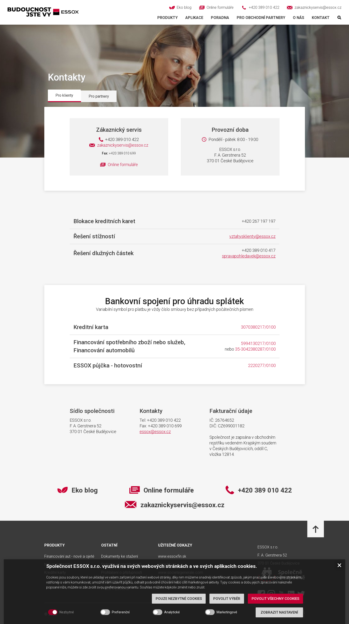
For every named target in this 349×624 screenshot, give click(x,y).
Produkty (167, 17)
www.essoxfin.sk (172, 556)
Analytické (172, 612)
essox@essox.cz (155, 431)
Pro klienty (64, 95)
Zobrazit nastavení (279, 612)
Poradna (220, 17)
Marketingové (227, 612)
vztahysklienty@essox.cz (252, 236)
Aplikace (194, 17)
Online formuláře (123, 164)
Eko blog (85, 490)
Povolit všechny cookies (275, 599)
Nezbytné (66, 612)
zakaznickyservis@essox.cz (118, 145)
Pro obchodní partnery (261, 17)
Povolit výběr (226, 599)
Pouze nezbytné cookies (179, 599)
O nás (298, 17)
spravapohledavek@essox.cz (249, 255)
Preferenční (121, 612)
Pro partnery (99, 96)
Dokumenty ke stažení (119, 556)
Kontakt (321, 17)
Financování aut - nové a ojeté (69, 556)
